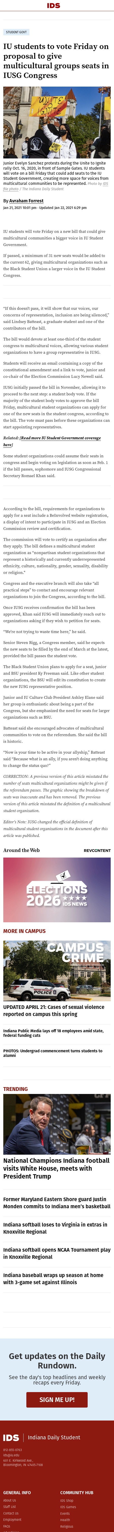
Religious (66, 1526)
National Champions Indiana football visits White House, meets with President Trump (56, 1168)
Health (65, 1520)
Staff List (9, 1507)
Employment (12, 1520)
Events (65, 1513)
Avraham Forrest (26, 201)
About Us (9, 1500)
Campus (35, 931)
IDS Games (68, 1507)
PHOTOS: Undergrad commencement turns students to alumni (52, 1053)
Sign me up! (57, 1400)
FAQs (6, 1526)
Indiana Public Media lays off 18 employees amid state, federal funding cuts (53, 1033)
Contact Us (10, 1513)
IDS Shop (66, 1501)
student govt (16, 32)
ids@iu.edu (11, 1455)
